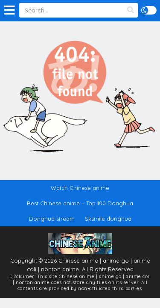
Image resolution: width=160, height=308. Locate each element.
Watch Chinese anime (80, 187)
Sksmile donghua (108, 218)
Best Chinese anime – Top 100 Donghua (80, 203)
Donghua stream (52, 218)
